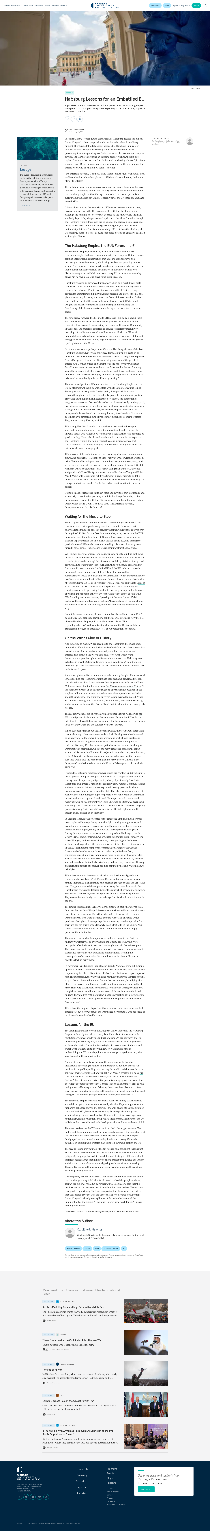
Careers (110, 1495)
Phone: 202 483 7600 (25, 1489)
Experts (55, 5)
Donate (196, 5)
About (47, 5)
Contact (110, 1488)
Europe (87, 1249)
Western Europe (73, 1249)
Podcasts (111, 1482)
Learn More (25, 205)
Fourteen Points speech (96, 665)
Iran (167, 5)
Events (110, 1473)
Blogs (109, 1478)
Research (28, 5)
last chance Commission (106, 575)
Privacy (110, 1498)
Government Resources (116, 1504)
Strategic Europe (67, 1364)
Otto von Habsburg (113, 349)
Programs (112, 1468)
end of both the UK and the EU (105, 568)
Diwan (62, 1395)
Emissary (38, 5)
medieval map (87, 561)
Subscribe (146, 1489)
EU (124, 1249)
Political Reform (111, 1249)
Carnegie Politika (67, 1301)
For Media (111, 1501)
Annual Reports (113, 1491)
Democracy (155, 5)
